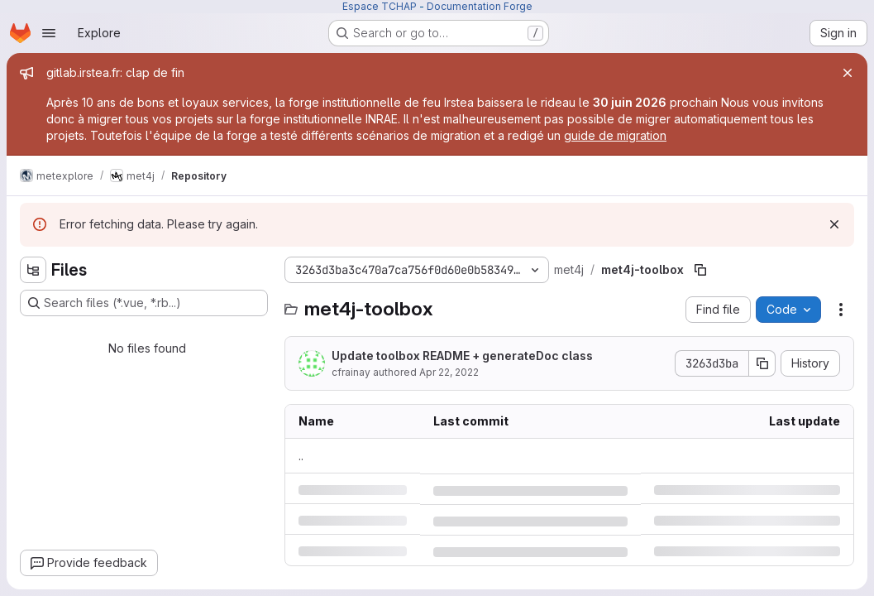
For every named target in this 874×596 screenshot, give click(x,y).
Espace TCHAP (379, 6)
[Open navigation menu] (49, 33)
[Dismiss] (834, 224)
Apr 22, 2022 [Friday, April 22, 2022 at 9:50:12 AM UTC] (449, 372)
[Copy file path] (700, 270)
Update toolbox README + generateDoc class (462, 355)
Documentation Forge (480, 6)
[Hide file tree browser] (33, 270)
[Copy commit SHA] (762, 363)
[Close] (847, 73)
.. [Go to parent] (300, 456)
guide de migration (615, 135)
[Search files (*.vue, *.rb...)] (144, 303)
